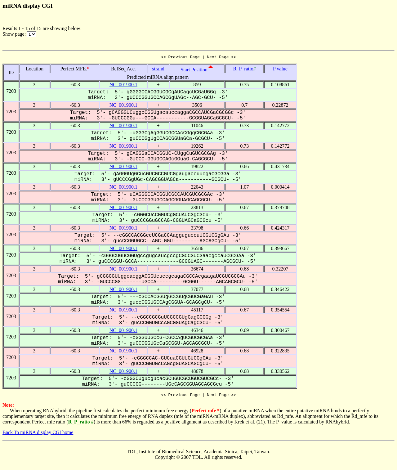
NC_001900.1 (123, 85)
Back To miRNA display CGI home (37, 434)
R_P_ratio (243, 69)
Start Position (194, 70)
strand (158, 69)
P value (280, 69)
